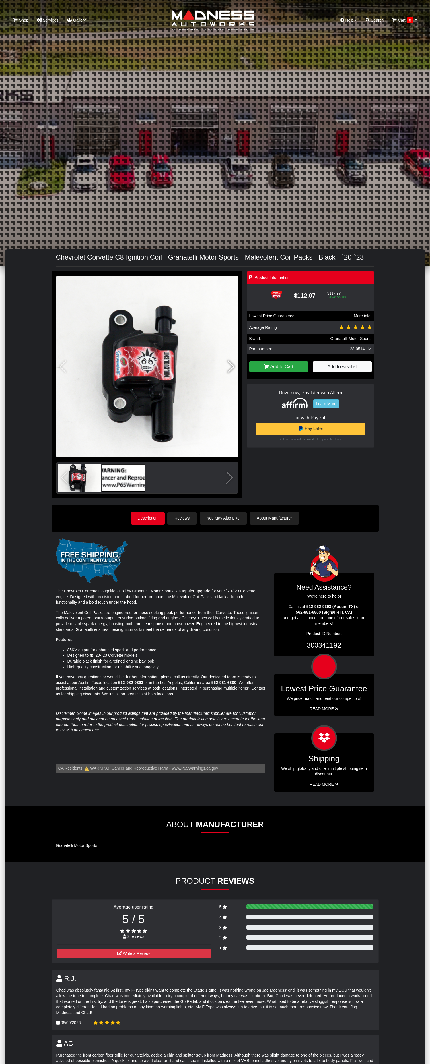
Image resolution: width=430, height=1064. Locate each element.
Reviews (182, 518)
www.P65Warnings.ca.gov (195, 768)
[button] (231, 366)
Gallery (76, 20)
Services (48, 20)
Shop (20, 20)
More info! (362, 316)
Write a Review (133, 953)
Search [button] (375, 20)
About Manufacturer (274, 518)
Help (348, 20)
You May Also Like (223, 518)
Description (148, 518)
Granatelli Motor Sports (351, 338)
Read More (324, 708)
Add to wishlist (342, 366)
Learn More (326, 403)
